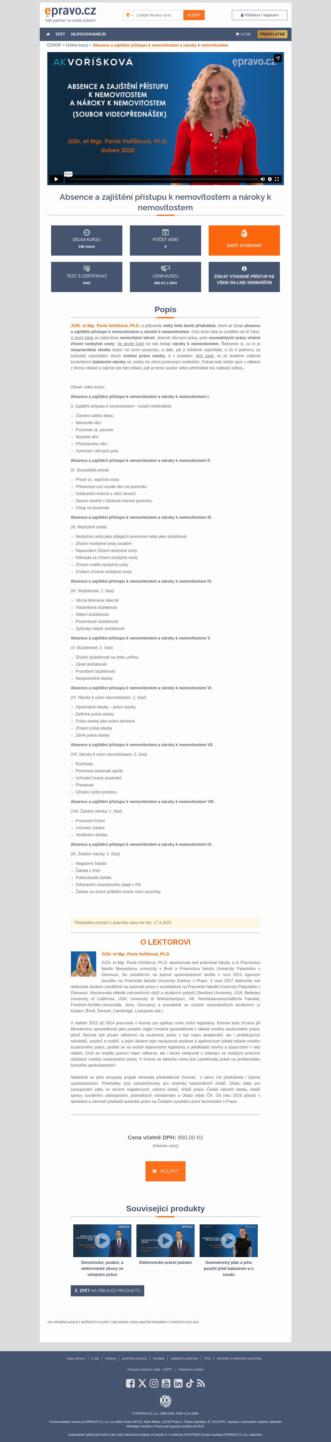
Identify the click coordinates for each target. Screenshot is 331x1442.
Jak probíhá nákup (63, 1322)
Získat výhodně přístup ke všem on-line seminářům (244, 275)
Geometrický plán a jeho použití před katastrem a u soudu (228, 1268)
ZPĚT (60, 34)
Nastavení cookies (191, 1369)
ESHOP (54, 45)
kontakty (158, 1358)
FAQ (207, 1358)
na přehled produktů (109, 1290)
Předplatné (272, 34)
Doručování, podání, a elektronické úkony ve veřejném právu (102, 1268)
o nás (95, 1358)
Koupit (169, 1171)
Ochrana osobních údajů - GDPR (149, 1369)
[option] (102, 1251)
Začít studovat (244, 245)
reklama (110, 1358)
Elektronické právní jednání (165, 1262)
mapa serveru (76, 1358)
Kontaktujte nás (184, 1322)
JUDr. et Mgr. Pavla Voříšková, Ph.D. (106, 326)
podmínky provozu (134, 1358)
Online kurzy (77, 45)
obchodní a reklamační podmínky (140, 1322)
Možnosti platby (95, 1322)
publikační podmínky (184, 1358)
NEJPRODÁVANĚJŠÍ (88, 34)
